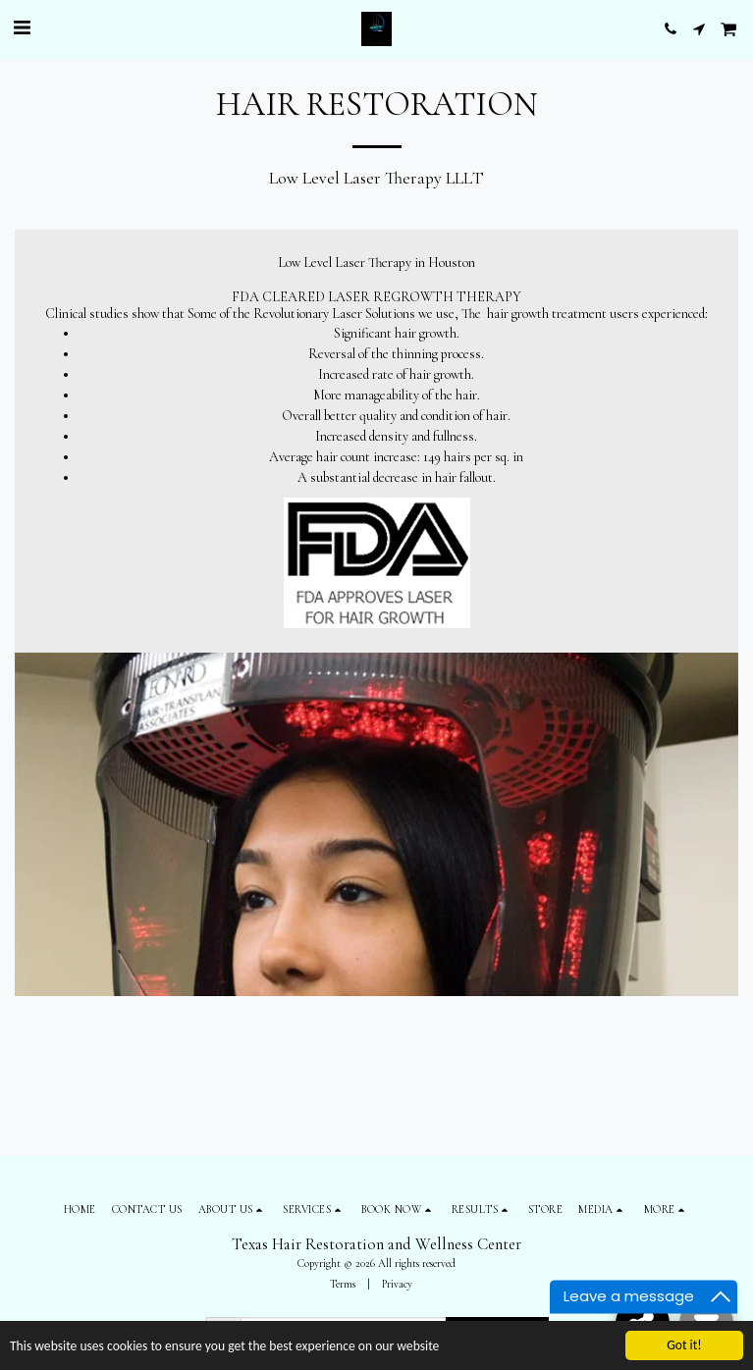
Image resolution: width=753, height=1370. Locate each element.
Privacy (397, 1284)
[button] (21, 28)
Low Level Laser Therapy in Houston (376, 262)
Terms (342, 1284)
